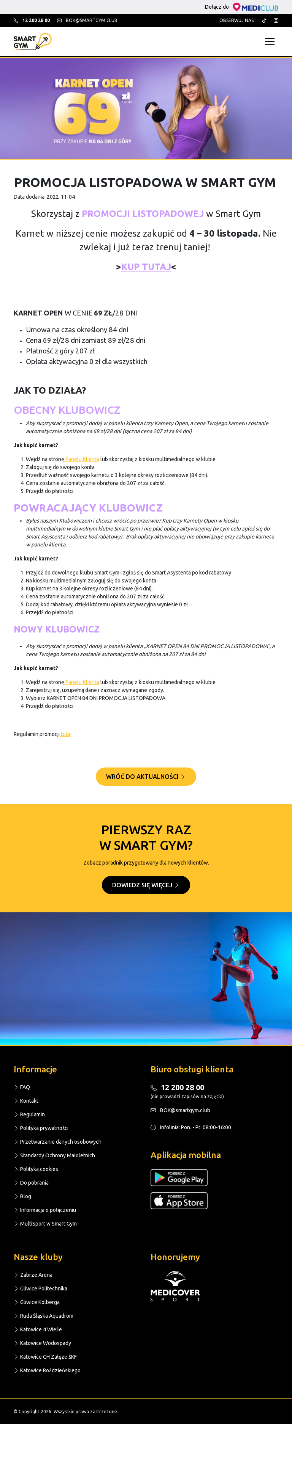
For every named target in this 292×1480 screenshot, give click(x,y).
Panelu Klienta (81, 459)
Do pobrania (31, 1183)
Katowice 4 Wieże (38, 1329)
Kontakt (26, 1101)
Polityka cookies (36, 1169)
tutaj (65, 734)
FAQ (22, 1087)
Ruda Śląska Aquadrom (43, 1316)
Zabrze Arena (33, 1275)
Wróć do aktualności (146, 776)
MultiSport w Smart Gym (45, 1224)
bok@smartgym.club (87, 20)
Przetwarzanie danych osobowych (58, 1142)
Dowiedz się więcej (146, 885)
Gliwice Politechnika (40, 1288)
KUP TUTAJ (146, 267)
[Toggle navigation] (271, 41)
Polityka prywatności (41, 1128)
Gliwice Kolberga (37, 1302)
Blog (22, 1196)
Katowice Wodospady (42, 1343)
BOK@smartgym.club (180, 1110)
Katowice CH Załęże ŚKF (45, 1357)
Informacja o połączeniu (45, 1210)
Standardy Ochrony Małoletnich (54, 1155)
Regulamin (29, 1114)
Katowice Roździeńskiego (47, 1370)
